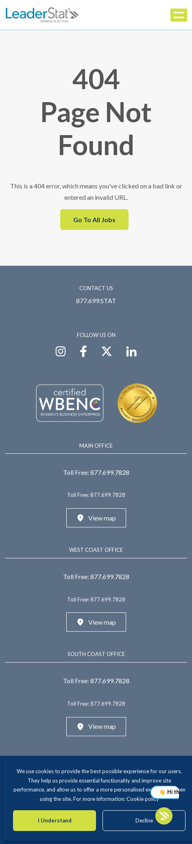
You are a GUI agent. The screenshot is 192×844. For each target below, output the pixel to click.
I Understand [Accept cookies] (55, 820)
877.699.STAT (96, 300)
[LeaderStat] (42, 15)
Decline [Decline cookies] (144, 820)
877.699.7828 (109, 472)
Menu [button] (179, 15)
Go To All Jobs (94, 219)
